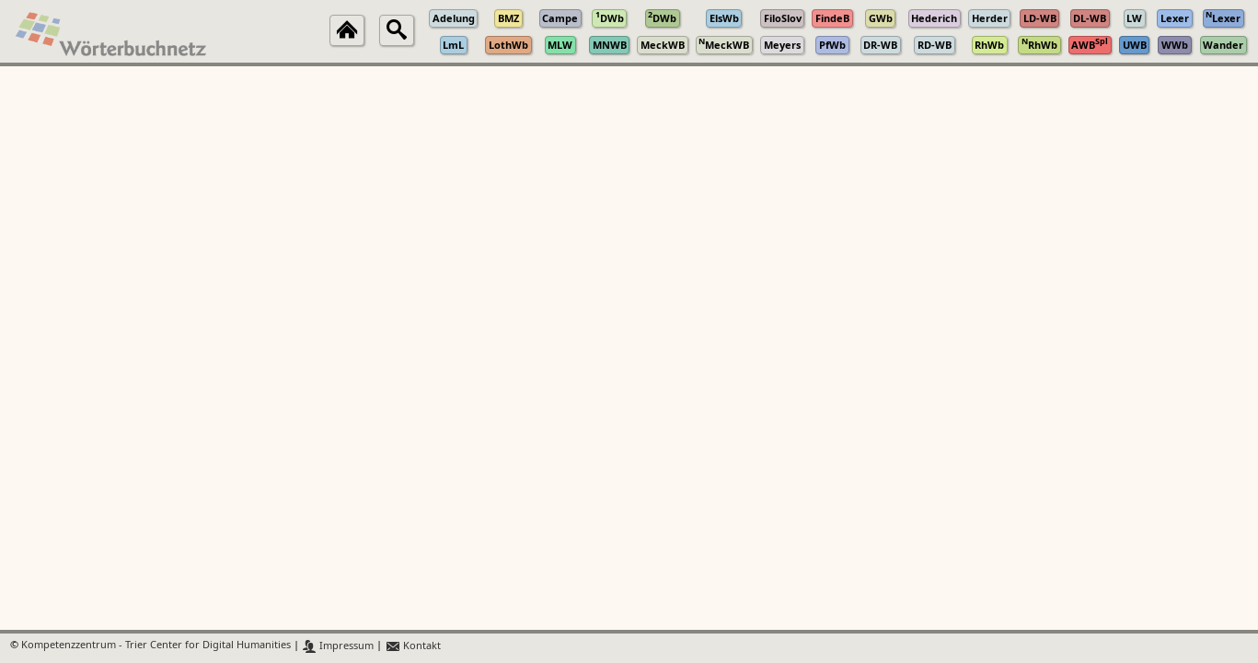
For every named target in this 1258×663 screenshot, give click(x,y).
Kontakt (413, 646)
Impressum (338, 646)
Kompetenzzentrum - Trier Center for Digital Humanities (156, 646)
